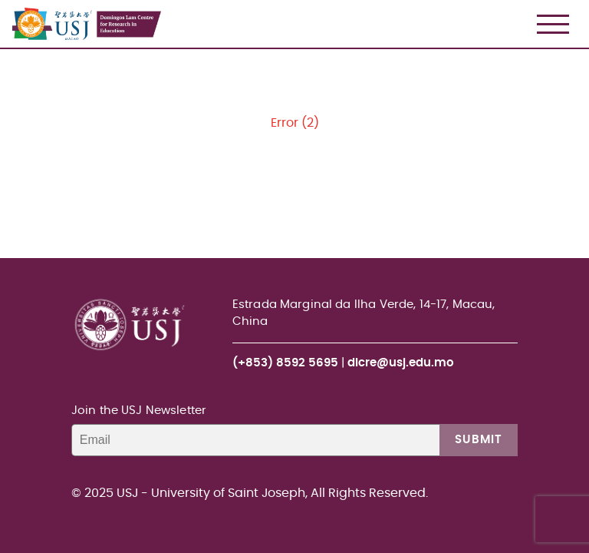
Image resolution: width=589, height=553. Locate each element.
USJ (13, 0)
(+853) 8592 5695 (285, 363)
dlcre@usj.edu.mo (400, 363)
